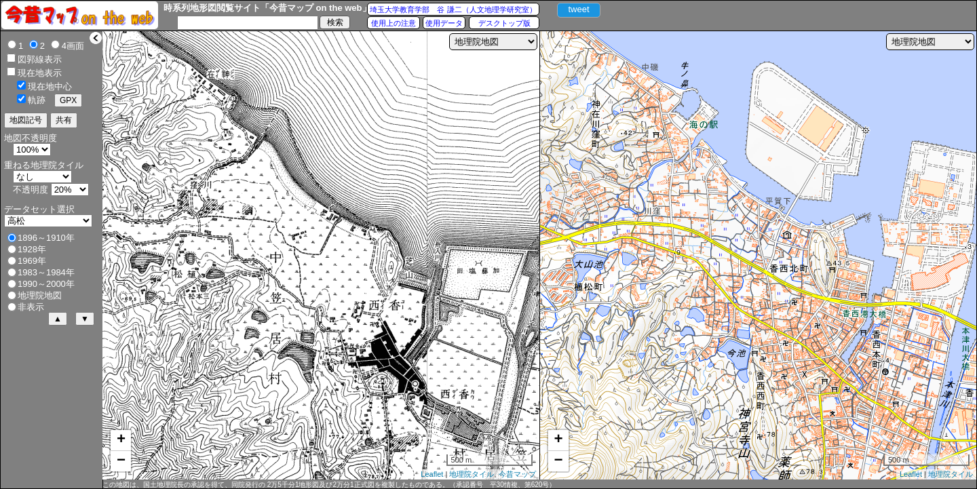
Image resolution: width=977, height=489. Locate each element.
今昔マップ (517, 474)
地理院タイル (471, 474)
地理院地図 (40, 295)
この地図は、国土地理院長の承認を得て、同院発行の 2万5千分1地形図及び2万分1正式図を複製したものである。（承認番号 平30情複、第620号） (329, 484)
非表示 (31, 307)
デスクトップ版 (504, 23)
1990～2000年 (46, 284)
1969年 (32, 261)
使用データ (444, 23)
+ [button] (121, 440)
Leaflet (432, 474)
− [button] (121, 461)
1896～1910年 (46, 238)
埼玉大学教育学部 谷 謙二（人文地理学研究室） (453, 9)
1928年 (32, 249)
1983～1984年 (46, 272)
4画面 (73, 46)
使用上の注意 (393, 23)
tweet (578, 9)
